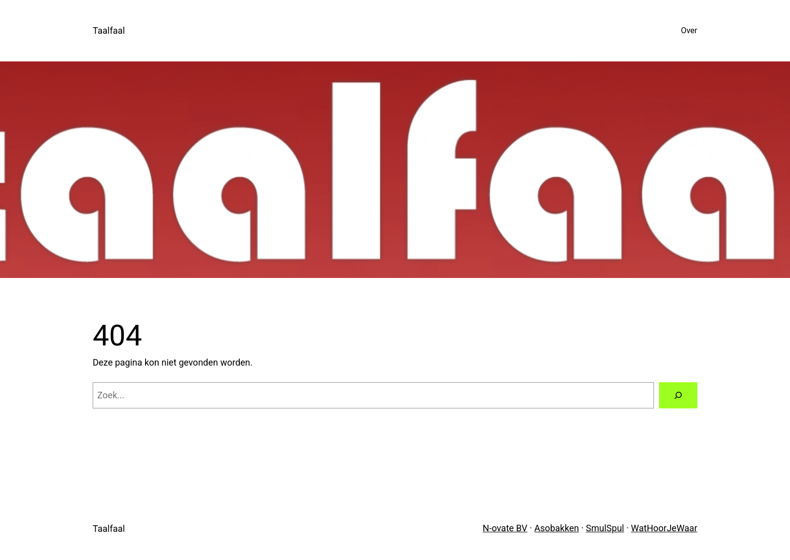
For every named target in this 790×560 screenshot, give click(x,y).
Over (689, 30)
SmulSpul (605, 528)
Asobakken (556, 528)
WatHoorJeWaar (664, 528)
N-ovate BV (505, 528)
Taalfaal (109, 30)
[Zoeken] (678, 395)
